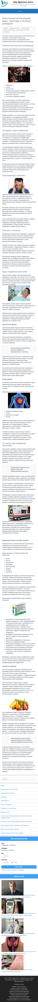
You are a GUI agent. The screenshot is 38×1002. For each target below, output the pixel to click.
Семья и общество (6, 804)
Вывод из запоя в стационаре (19, 988)
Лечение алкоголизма (7, 793)
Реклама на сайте (19, 981)
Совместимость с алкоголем (9, 789)
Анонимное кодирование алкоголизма (19, 996)
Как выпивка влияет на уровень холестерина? (15, 825)
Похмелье (4, 797)
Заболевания (5, 801)
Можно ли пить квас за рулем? (10, 829)
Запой (2, 785)
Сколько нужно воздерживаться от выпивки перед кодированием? (16, 817)
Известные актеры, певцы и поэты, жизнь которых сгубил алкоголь (18, 896)
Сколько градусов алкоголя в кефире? (12, 833)
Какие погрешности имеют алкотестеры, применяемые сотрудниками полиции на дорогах (18, 915)
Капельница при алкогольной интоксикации (19, 999)
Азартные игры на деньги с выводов (12, 870)
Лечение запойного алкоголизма (19, 990)
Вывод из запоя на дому (19, 986)
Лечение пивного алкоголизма (19, 994)
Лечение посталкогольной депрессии (19, 991)
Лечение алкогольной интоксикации (19, 993)
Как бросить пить (23, 2)
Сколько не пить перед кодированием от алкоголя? (16, 821)
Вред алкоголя (5, 812)
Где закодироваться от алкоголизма (19, 998)
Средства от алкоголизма (8, 808)
